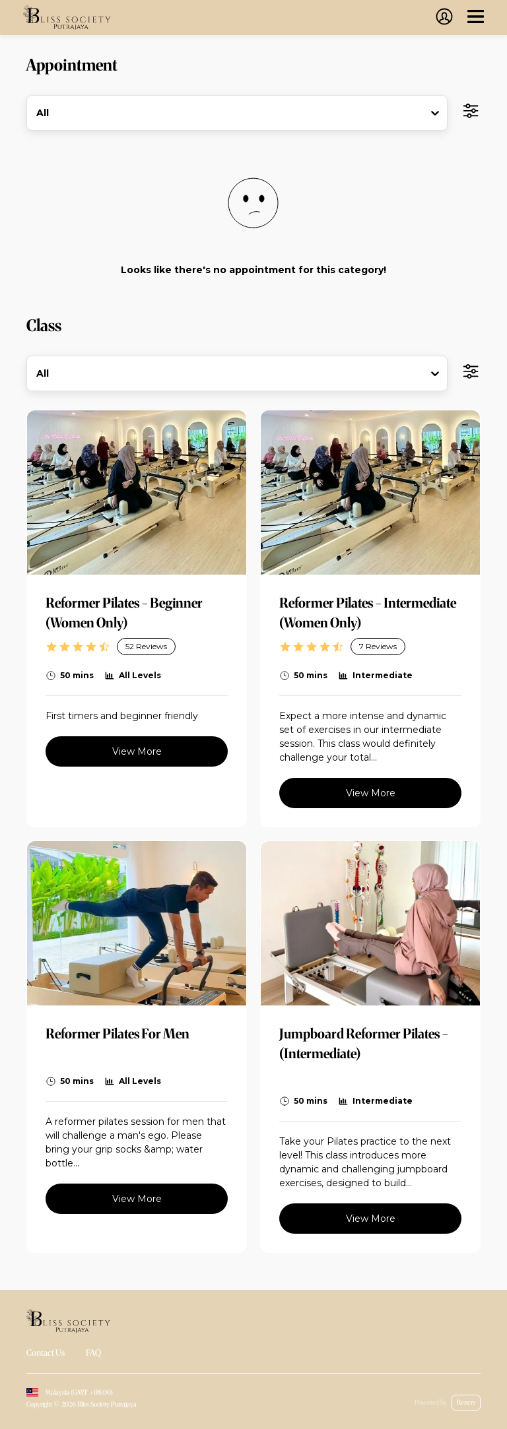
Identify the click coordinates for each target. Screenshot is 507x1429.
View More (137, 751)
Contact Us (45, 1352)
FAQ (93, 1352)
